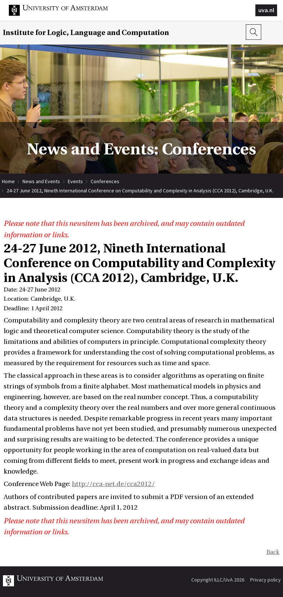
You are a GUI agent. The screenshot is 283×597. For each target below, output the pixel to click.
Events (75, 181)
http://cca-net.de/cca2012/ (113, 484)
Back (272, 552)
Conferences (105, 181)
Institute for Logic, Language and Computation (86, 32)
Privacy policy (265, 579)
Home (8, 181)
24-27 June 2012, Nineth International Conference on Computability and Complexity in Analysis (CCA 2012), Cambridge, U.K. (140, 190)
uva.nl (266, 10)
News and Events (41, 181)
